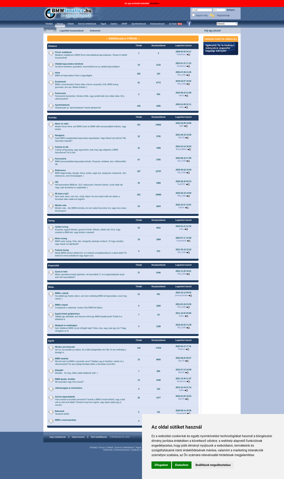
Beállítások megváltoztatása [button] (213, 465)
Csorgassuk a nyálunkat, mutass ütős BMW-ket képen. (79, 306)
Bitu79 (181, 137)
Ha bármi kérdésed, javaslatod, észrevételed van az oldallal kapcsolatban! (87, 65)
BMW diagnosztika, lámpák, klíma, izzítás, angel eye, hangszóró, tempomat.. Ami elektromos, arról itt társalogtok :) (90, 173)
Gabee (181, 207)
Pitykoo (181, 349)
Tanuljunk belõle (62, 412)
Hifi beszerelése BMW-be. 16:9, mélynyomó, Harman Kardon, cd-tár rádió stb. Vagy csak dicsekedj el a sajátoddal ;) (89, 185)
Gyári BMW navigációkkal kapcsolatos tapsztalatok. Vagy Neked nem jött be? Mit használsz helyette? (90, 138)
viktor (181, 95)
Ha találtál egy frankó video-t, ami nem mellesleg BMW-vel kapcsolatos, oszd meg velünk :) (91, 296)
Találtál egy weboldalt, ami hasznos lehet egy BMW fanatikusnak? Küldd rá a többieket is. (88, 316)
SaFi (181, 126)
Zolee (181, 316)
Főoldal (93, 447)
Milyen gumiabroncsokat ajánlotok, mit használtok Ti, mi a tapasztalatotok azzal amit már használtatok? (89, 274)
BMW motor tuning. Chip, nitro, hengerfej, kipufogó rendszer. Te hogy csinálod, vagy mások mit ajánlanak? (89, 241)
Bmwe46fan (181, 149)
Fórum (102, 447)
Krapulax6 (181, 241)
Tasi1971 (181, 184)
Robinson (181, 54)
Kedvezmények (121, 450)
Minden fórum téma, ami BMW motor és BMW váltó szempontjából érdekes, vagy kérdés (90, 126)
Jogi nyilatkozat (57, 437)
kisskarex (181, 66)
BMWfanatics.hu (72, 13)
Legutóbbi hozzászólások (72, 31)
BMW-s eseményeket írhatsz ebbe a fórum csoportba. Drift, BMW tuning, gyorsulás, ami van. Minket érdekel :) (87, 84)
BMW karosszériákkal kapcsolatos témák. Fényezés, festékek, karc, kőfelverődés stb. (90, 161)
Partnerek (108, 450)
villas (181, 390)
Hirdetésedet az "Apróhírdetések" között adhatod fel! (78, 106)
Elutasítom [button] (181, 465)
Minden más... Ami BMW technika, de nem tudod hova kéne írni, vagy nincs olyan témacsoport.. (90, 208)
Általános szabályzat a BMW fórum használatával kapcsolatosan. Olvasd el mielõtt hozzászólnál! (91, 55)
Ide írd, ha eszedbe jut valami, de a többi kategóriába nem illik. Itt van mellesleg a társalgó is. (90, 350)
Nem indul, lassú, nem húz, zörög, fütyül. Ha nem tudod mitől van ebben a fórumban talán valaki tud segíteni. (87, 196)
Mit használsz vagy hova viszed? (69, 380)
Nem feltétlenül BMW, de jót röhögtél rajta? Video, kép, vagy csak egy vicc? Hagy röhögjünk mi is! (90, 328)
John (181, 107)
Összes (50, 31)
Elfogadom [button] (161, 465)
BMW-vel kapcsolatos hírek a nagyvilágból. (73, 74)
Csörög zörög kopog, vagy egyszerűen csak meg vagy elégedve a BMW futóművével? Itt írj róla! (86, 150)
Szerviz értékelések (124, 447)
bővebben (154, 3)
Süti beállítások (99, 437)
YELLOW (181, 75)
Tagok (138, 447)
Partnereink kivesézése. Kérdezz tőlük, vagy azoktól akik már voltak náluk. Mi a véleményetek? (89, 96)
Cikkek (110, 447)
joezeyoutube (181, 295)
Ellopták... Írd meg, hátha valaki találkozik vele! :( (76, 371)
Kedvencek (95, 31)
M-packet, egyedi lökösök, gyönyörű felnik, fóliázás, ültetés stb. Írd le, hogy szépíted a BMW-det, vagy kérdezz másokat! (87, 229)
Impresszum (78, 437)
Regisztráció (223, 15)
